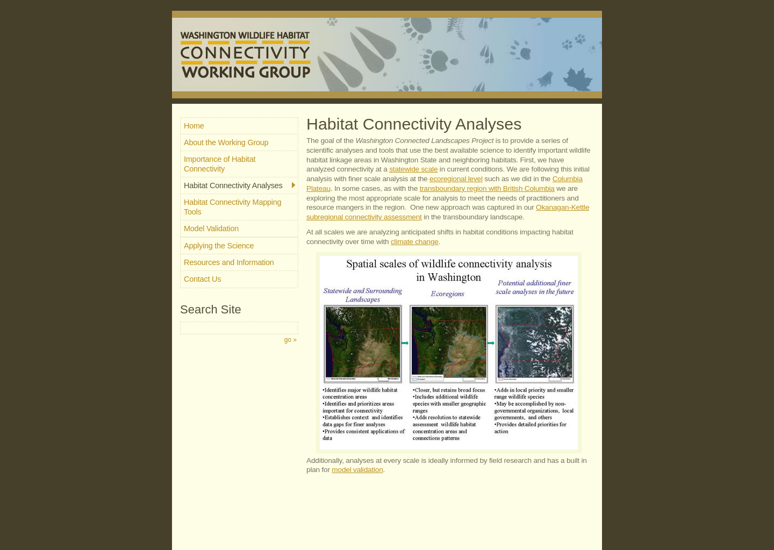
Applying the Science (219, 245)
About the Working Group (226, 142)
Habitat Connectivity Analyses (240, 185)
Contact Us (202, 279)
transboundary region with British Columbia (487, 188)
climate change (415, 242)
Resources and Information (229, 262)
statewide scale (413, 169)
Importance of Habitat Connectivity (219, 164)
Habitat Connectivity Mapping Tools (232, 207)
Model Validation (211, 228)
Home (194, 126)
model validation (357, 470)
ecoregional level (456, 179)
